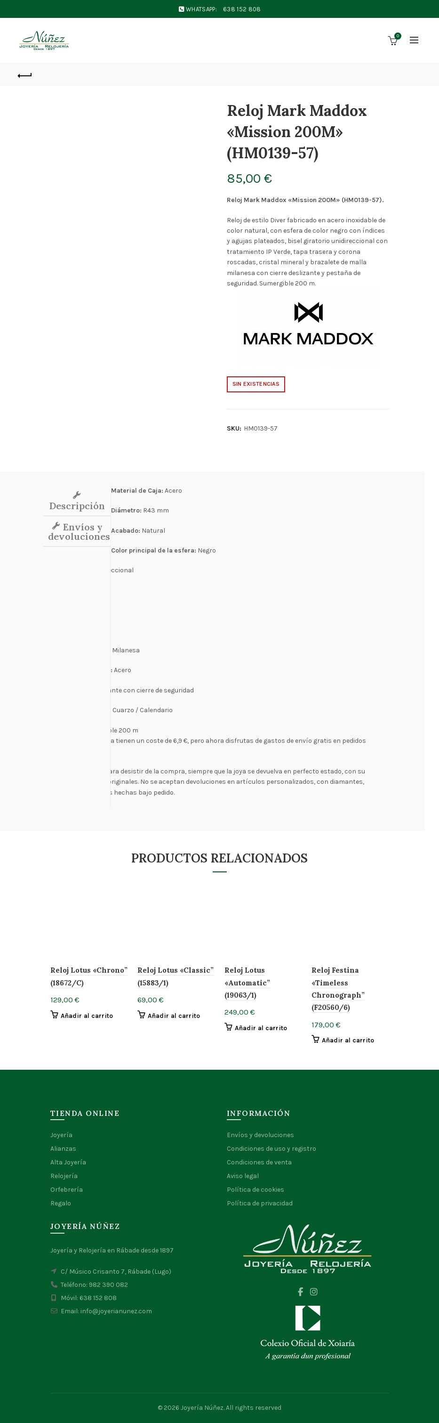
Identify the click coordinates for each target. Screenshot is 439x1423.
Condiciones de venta (259, 1162)
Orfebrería (66, 1190)
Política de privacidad (260, 1203)
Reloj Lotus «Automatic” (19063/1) (247, 983)
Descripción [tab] (77, 506)
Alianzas (63, 1149)
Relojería (64, 1176)
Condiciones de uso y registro (271, 1149)
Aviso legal (243, 1176)
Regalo (60, 1203)
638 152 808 (242, 9)
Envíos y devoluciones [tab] (79, 531)
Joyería (61, 1135)
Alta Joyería (68, 1162)
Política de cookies (255, 1190)
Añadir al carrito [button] (87, 1016)
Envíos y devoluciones (260, 1135)
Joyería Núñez (202, 1408)
